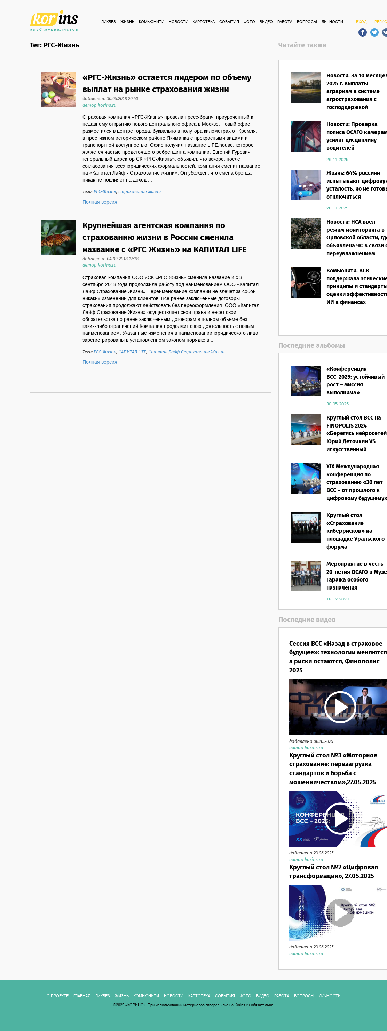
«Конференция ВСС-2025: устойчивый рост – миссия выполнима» (355, 381)
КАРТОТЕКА (204, 22)
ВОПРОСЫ (307, 22)
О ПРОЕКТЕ (58, 996)
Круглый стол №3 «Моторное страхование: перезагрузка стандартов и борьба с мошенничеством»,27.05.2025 (333, 769)
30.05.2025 (337, 404)
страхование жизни (139, 191)
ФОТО (249, 22)
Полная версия (99, 202)
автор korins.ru (99, 105)
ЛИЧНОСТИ (332, 22)
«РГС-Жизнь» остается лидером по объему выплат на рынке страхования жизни (166, 83)
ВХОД (361, 22)
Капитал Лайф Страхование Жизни (186, 352)
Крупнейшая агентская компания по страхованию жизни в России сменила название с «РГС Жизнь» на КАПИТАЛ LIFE (164, 238)
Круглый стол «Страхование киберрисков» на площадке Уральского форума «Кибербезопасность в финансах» (356, 539)
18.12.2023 (337, 599)
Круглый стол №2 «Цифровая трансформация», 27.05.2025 (333, 872)
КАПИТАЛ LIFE (132, 352)
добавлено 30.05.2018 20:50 (110, 98)
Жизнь (127, 22)
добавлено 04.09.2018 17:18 (110, 259)
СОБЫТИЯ (229, 22)
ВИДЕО (266, 22)
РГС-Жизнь (105, 191)
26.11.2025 (337, 159)
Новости (178, 22)
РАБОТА (284, 22)
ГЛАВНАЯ (81, 996)
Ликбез (108, 22)
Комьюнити (151, 22)
